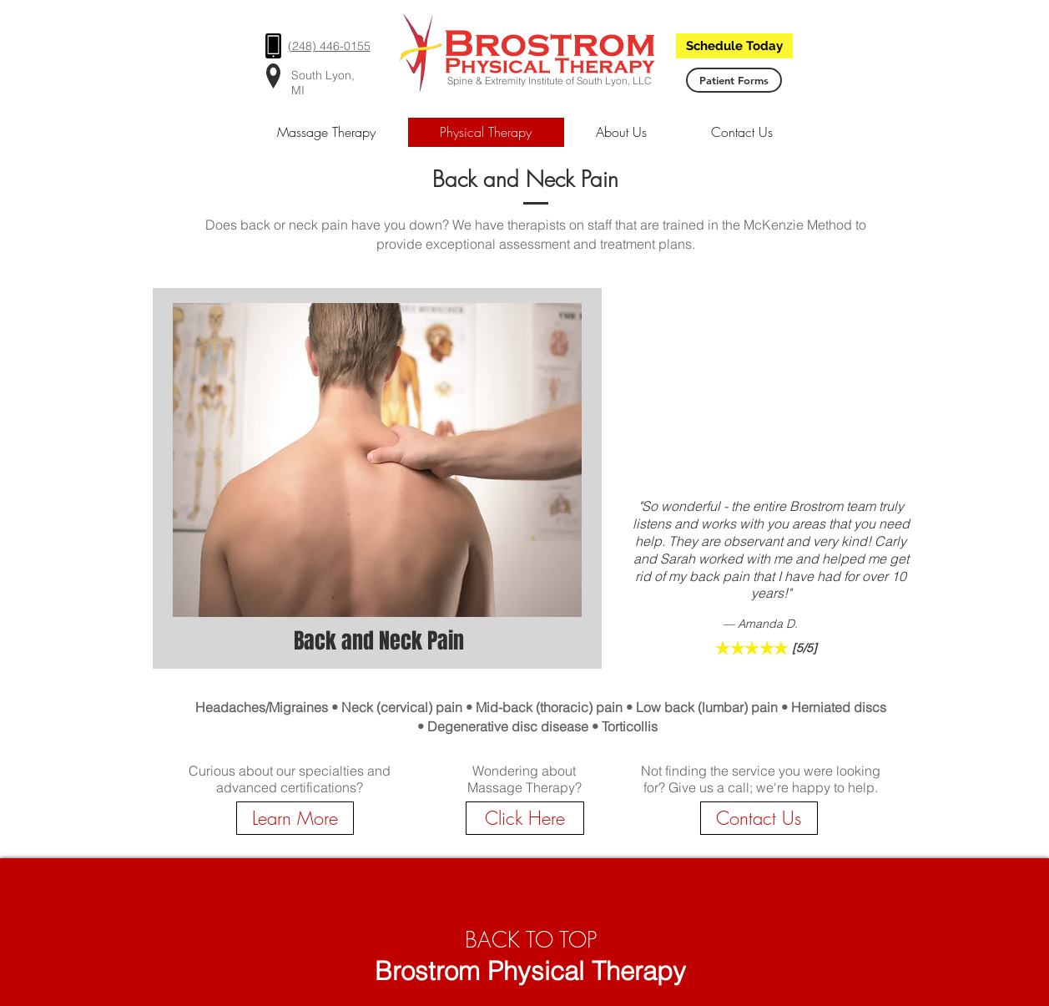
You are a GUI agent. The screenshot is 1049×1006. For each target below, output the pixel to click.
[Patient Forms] (734, 80)
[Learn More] (295, 818)
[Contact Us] (759, 818)
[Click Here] (525, 818)
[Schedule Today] (734, 45)
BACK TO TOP (531, 940)
